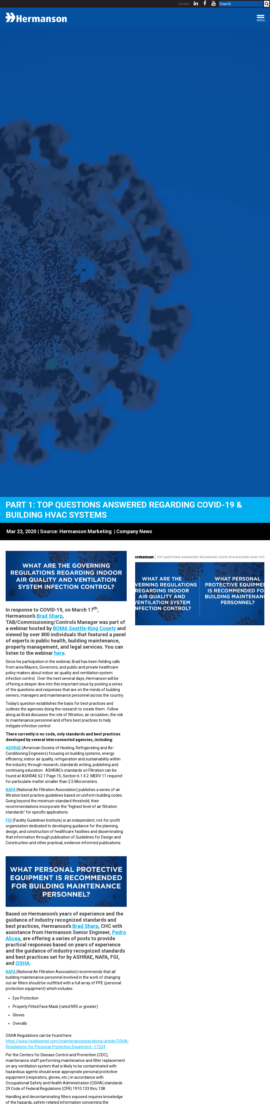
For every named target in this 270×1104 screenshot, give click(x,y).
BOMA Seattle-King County (84, 628)
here (59, 653)
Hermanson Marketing (85, 531)
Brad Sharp (50, 616)
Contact (184, 4)
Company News (134, 531)
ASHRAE (13, 748)
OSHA (22, 963)
